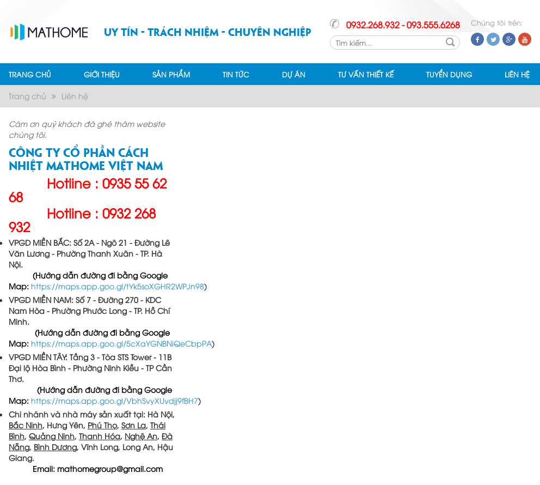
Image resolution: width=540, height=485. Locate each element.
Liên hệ (75, 95)
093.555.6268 (433, 25)
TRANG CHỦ (30, 74)
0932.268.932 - (375, 25)
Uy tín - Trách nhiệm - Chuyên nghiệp (207, 31)
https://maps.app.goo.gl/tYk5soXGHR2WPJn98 (117, 286)
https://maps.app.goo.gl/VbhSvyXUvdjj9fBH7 (114, 400)
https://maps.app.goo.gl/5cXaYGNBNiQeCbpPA (121, 343)
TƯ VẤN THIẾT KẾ (366, 74)
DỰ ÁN (293, 74)
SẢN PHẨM (171, 74)
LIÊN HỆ (517, 74)
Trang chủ (27, 95)
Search (450, 42)
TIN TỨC (236, 74)
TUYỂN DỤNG (449, 74)
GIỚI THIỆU (102, 74)
